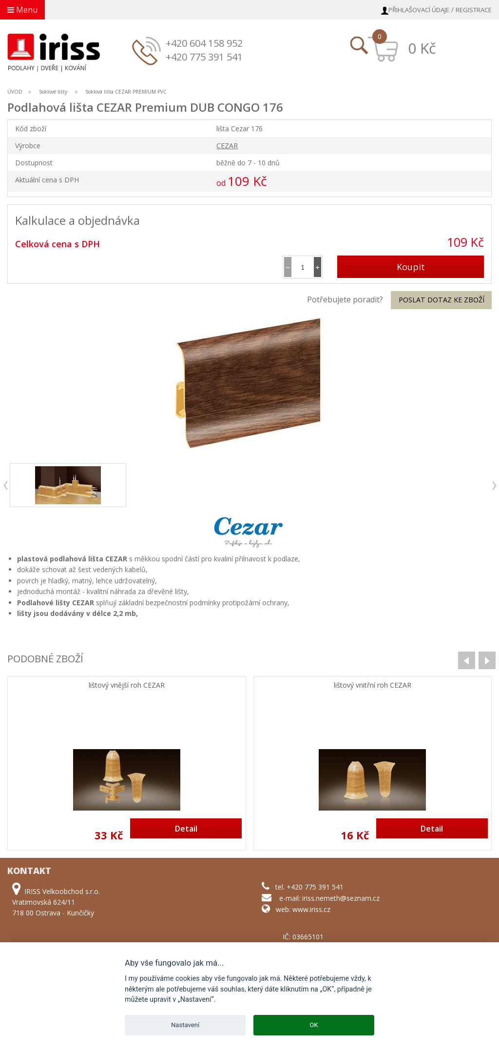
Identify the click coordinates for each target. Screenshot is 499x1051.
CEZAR (227, 145)
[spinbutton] (302, 267)
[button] (317, 267)
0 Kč (422, 48)
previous (6, 485)
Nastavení (185, 1025)
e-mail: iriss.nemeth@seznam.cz (329, 898)
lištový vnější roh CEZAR (127, 685)
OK (313, 1025)
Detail (186, 828)
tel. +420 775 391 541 (309, 887)
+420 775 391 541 (204, 56)
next (494, 485)
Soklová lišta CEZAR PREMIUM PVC (126, 91)
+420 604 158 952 (204, 43)
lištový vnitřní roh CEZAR (372, 685)
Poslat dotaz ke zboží (441, 299)
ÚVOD (14, 91)
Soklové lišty (54, 91)
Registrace (474, 9)
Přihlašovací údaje (418, 9)
